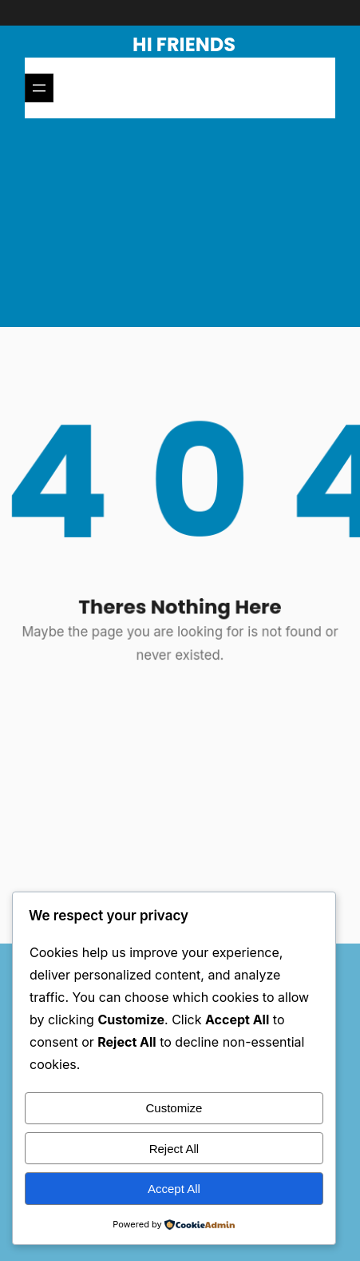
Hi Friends (184, 44)
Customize (174, 1108)
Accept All (174, 1188)
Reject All (174, 1148)
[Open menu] (39, 88)
